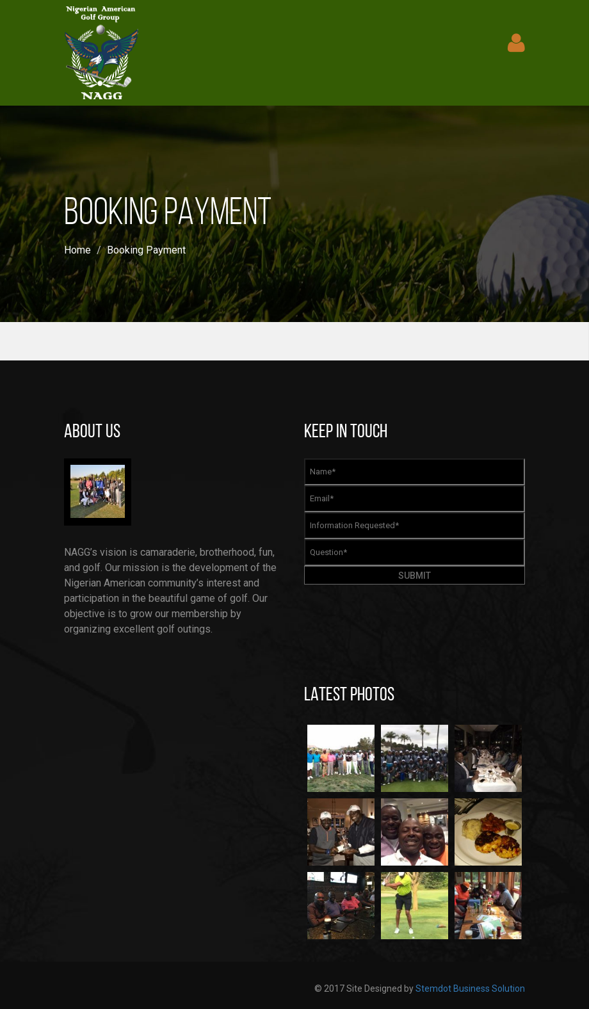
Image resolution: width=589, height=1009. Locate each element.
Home (77, 250)
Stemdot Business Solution (470, 988)
